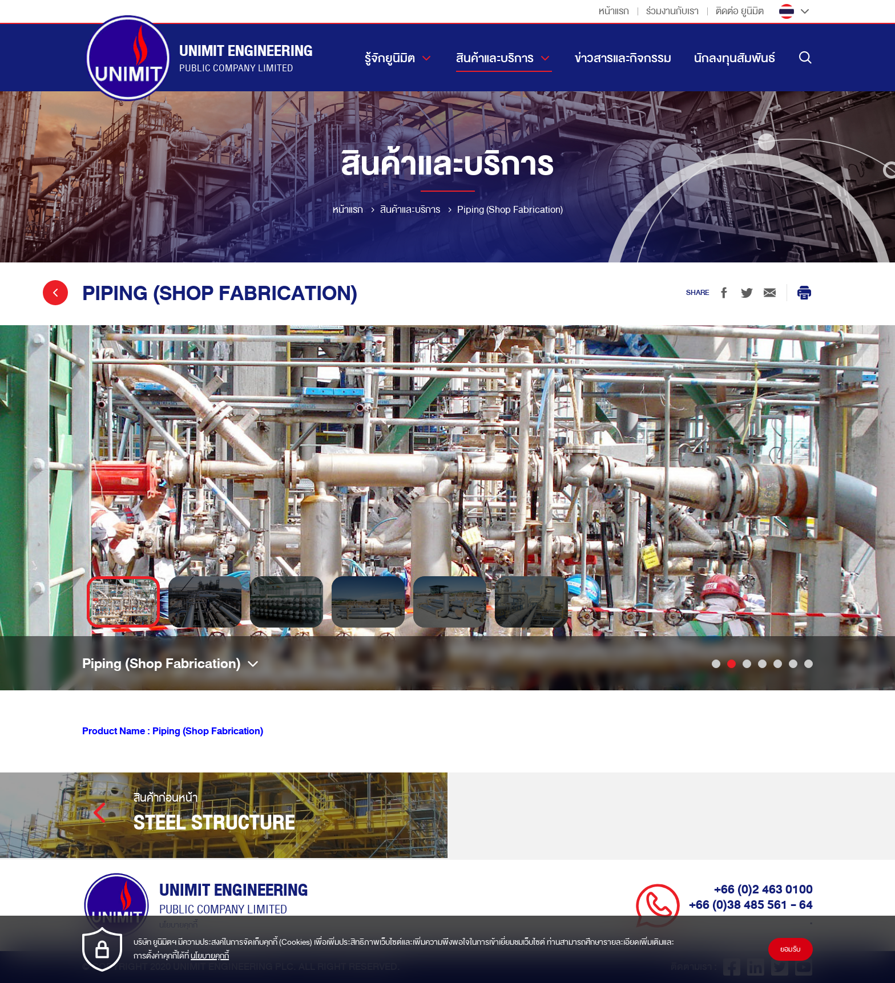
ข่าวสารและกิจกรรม (623, 58)
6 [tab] (793, 664)
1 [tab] (716, 664)
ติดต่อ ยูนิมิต (740, 11)
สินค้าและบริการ (495, 58)
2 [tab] (731, 664)
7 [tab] (808, 664)
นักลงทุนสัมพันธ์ (734, 58)
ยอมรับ (790, 949)
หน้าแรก (614, 11)
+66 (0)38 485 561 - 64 (751, 905)
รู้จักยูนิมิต (390, 58)
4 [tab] (762, 664)
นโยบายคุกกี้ (210, 955)
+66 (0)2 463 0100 (763, 889)
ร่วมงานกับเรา (672, 11)
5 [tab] (777, 664)
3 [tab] (747, 664)
